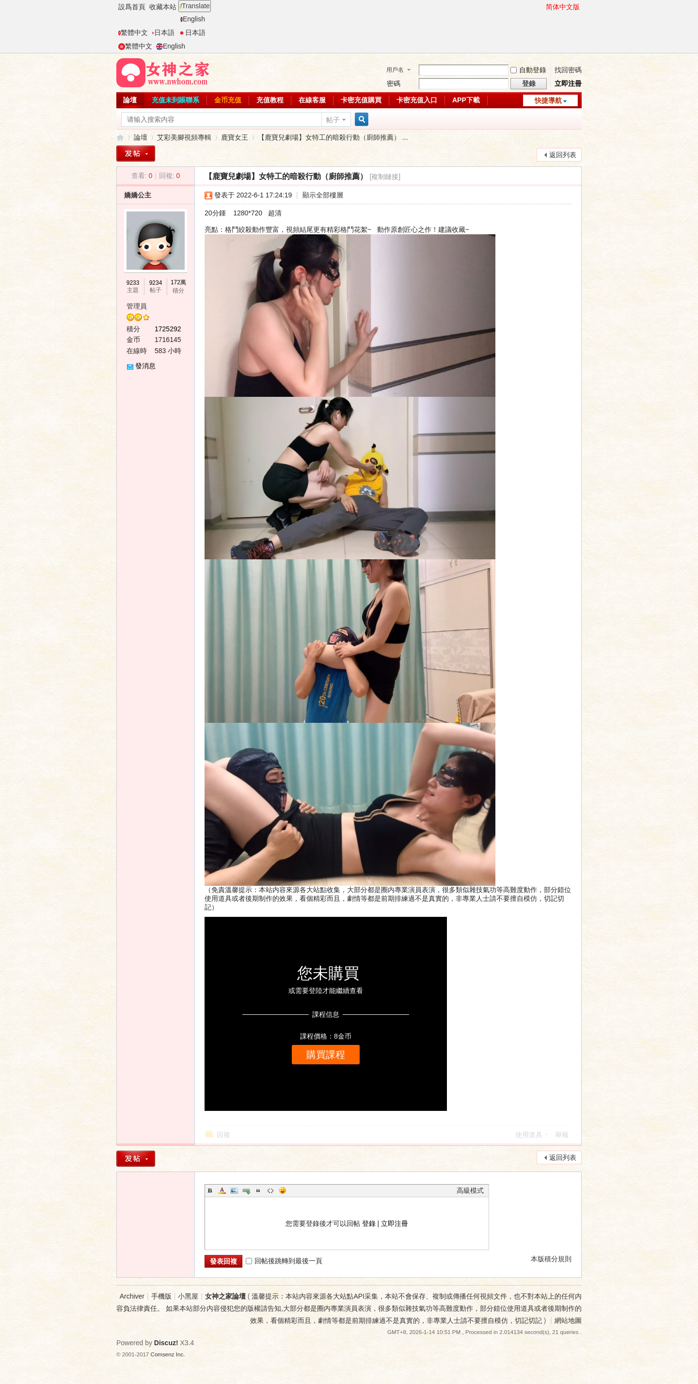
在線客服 (312, 100)
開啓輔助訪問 (541, 6)
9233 (133, 282)
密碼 (393, 83)
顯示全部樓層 (322, 195)
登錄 (369, 1223)
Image (234, 1190)
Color (222, 1190)
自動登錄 (528, 70)
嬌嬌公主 (137, 195)
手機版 (161, 1296)
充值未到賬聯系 (175, 100)
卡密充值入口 (417, 100)
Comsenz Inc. (168, 1354)
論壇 (130, 100)
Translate (194, 6)
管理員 (137, 306)
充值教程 (270, 100)
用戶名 (395, 69)
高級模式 (470, 1190)
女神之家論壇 (120, 137)
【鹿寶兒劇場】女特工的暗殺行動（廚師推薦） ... (333, 137)
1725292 (168, 329)
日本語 (163, 32)
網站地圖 (568, 1320)
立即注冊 (568, 83)
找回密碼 (568, 70)
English (192, 19)
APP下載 (466, 100)
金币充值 (227, 100)
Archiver (132, 1296)
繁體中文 (133, 32)
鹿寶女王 (234, 137)
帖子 (333, 120)
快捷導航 (548, 100)
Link (246, 1190)
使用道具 (528, 1135)
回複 (223, 1135)
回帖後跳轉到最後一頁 (284, 1261)
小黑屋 (188, 1296)
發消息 (145, 366)
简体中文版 (563, 7)
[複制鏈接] (384, 176)
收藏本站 (162, 7)
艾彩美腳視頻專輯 (184, 137)
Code (270, 1190)
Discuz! (166, 1343)
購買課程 (325, 1054)
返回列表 (562, 155)
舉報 (562, 1135)
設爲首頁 (131, 7)
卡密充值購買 (361, 100)
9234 (155, 282)
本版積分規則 (551, 1259)
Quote (258, 1190)
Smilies (282, 1190)
